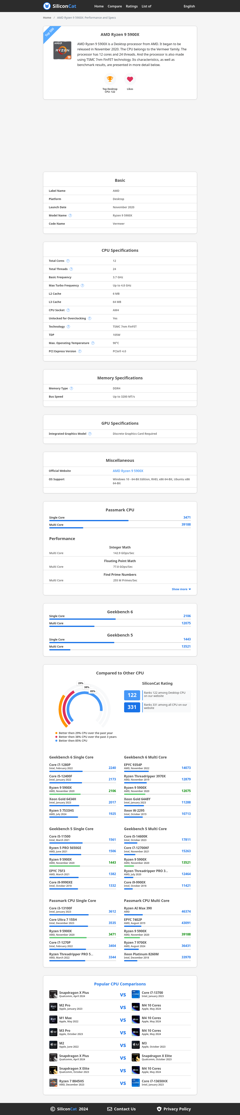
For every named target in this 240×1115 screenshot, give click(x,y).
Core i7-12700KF (136, 848)
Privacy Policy (177, 1109)
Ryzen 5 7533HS (61, 810)
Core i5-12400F (60, 776)
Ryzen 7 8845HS (71, 1081)
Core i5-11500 (60, 836)
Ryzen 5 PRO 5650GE (65, 848)
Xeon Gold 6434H (62, 799)
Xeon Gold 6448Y (137, 799)
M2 (61, 1043)
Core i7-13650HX (155, 1081)
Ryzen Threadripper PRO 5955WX (75, 954)
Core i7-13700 (152, 992)
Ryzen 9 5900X (60, 787)
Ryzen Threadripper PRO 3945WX (150, 871)
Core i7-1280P (60, 765)
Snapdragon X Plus (74, 992)
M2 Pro (64, 1005)
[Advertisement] (120, 136)
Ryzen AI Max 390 (138, 908)
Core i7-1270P (60, 942)
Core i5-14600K (135, 836)
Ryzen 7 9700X (135, 942)
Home (99, 6)
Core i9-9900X (135, 882)
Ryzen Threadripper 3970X (145, 776)
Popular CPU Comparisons (120, 984)
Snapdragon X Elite (157, 1056)
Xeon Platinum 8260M (141, 954)
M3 (144, 1043)
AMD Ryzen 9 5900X (128, 471)
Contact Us (125, 1109)
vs (123, 994)
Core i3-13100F (60, 908)
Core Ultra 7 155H (63, 919)
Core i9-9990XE (61, 882)
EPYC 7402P (133, 919)
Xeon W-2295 (134, 810)
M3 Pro (64, 1030)
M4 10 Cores (151, 1005)
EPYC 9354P (133, 765)
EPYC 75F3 (57, 871)
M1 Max (65, 1018)
